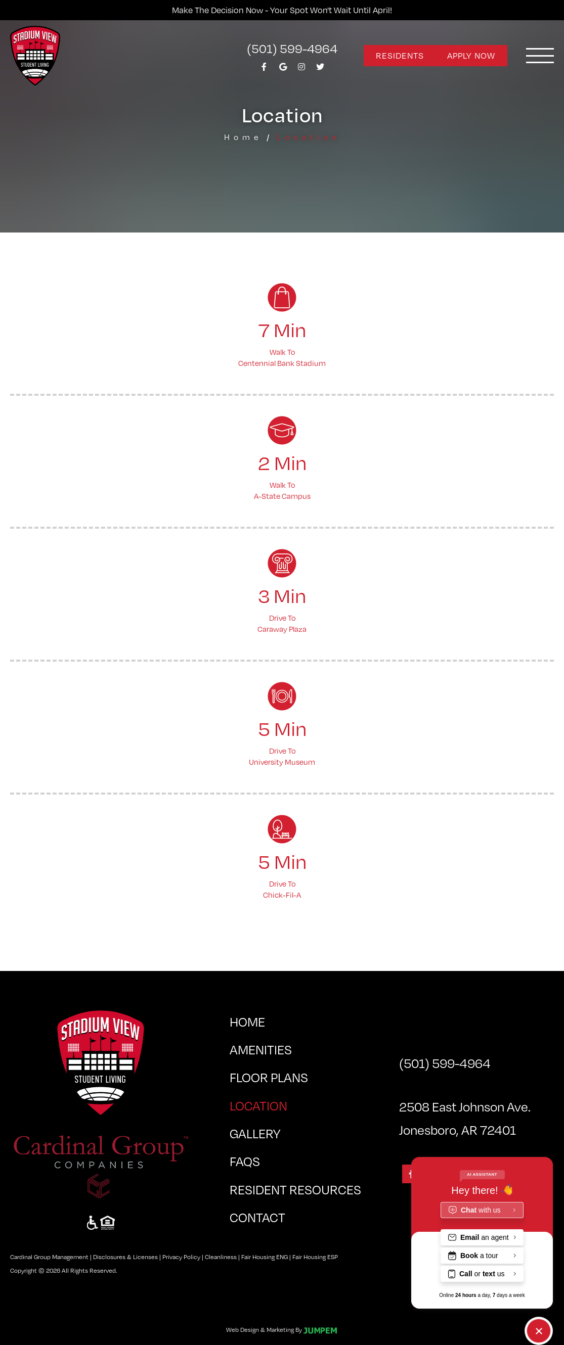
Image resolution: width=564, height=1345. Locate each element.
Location (291, 1102)
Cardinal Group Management (49, 1257)
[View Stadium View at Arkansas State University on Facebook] (264, 69)
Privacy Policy (181, 1257)
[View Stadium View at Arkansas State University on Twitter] (320, 69)
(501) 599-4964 (292, 48)
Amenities (261, 1049)
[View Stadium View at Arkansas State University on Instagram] (301, 69)
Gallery (255, 1133)
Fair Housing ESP (315, 1257)
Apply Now (471, 55)
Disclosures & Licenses (125, 1257)
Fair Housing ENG (264, 1257)
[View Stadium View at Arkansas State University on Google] (283, 69)
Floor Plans (269, 1077)
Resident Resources (295, 1189)
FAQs (245, 1161)
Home (243, 136)
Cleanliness (221, 1257)
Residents (400, 55)
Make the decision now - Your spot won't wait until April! (282, 10)
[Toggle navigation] (540, 55)
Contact (257, 1217)
